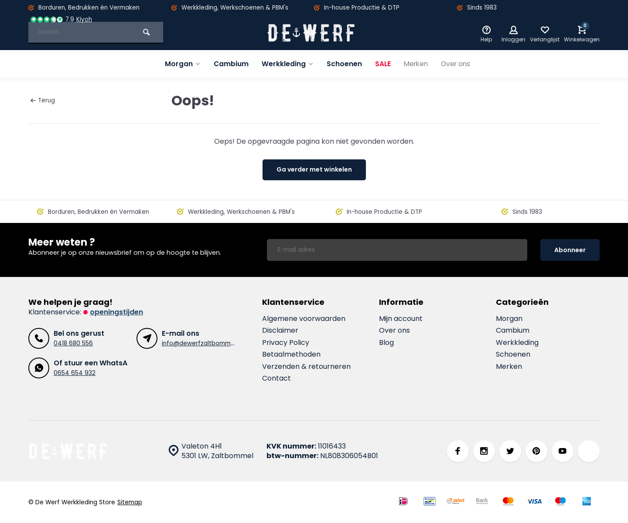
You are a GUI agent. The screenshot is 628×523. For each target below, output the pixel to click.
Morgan (180, 64)
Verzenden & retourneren (306, 366)
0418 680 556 (73, 343)
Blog (386, 343)
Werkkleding (285, 64)
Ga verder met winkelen (314, 169)
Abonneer (570, 250)
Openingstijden (116, 312)
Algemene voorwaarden (303, 319)
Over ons (457, 64)
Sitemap (129, 502)
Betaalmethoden (291, 354)
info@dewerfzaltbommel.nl (202, 343)
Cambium (228, 64)
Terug (43, 100)
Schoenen (342, 64)
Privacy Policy (285, 343)
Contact (276, 378)
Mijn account (401, 319)
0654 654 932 (75, 373)
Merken (416, 64)
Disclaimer (280, 330)
